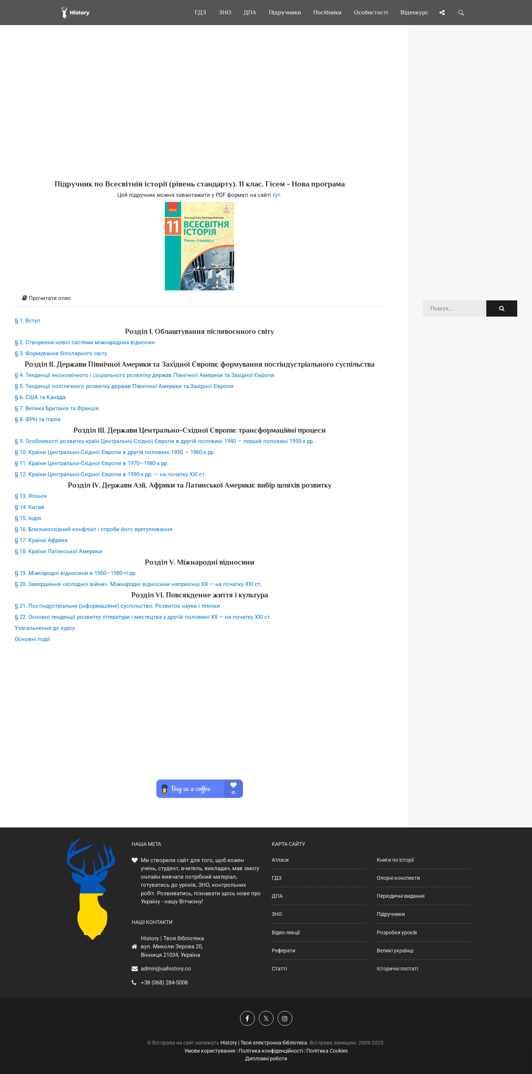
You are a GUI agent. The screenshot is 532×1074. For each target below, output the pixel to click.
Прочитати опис (46, 298)
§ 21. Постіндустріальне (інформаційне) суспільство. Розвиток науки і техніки (117, 606)
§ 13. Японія (30, 496)
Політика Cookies (327, 1051)
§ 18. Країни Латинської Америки (58, 551)
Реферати (283, 950)
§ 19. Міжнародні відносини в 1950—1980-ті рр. (76, 573)
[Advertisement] (199, 114)
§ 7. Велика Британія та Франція (56, 408)
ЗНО (277, 914)
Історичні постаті (397, 969)
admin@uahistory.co (166, 968)
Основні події (32, 639)
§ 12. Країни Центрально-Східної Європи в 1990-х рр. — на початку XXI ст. (110, 474)
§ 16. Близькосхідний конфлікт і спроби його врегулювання (93, 529)
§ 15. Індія (28, 518)
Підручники (391, 914)
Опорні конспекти (398, 878)
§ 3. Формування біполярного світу (61, 353)
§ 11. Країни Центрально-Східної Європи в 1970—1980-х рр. (91, 463)
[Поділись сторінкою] (442, 12)
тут (276, 195)
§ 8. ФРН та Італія (37, 419)
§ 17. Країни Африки (41, 540)
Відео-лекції (286, 932)
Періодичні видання (401, 896)
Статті (279, 969)
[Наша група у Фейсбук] (247, 1018)
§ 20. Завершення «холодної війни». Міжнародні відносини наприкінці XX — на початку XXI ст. (138, 584)
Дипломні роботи (266, 1058)
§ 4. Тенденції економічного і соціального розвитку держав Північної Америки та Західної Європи (144, 375)
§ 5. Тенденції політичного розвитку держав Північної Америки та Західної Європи (124, 386)
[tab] (199, 298)
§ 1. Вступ (27, 320)
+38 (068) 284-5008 (164, 982)
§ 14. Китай (29, 507)
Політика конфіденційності (271, 1051)
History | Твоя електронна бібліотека (263, 1043)
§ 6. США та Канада (40, 397)
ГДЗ (276, 878)
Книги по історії (395, 860)
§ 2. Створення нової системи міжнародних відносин (85, 342)
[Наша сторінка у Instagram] (285, 1018)
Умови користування (209, 1051)
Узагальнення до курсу (45, 628)
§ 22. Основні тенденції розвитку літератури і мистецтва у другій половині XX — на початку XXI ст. (143, 617)
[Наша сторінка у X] (266, 1018)
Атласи (280, 860)
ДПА (277, 896)
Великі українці (395, 950)
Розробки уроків (397, 932)
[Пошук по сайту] (461, 12)
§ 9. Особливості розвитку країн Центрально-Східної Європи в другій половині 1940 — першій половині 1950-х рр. (164, 441)
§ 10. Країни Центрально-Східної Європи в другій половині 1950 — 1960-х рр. (115, 452)
